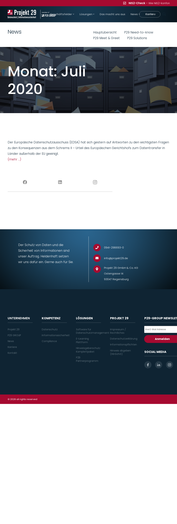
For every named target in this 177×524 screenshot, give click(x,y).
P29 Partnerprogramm (87, 359)
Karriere (12, 347)
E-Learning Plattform (82, 340)
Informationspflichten (123, 344)
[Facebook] (25, 182)
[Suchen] (164, 14)
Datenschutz (49, 329)
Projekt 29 (14, 329)
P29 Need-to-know (138, 32)
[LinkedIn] (59, 182)
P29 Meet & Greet (106, 38)
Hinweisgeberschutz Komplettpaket (88, 349)
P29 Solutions (137, 38)
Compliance (49, 341)
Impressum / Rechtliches (118, 331)
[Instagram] (94, 182)
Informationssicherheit (56, 335)
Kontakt (12, 353)
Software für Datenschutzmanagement (92, 331)
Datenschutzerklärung (123, 338)
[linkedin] (158, 364)
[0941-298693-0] (98, 248)
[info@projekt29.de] (98, 258)
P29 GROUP (14, 335)
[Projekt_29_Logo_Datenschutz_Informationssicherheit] (22, 14)
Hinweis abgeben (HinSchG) (120, 352)
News (11, 341)
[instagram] (169, 364)
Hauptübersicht (105, 32)
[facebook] (147, 364)
